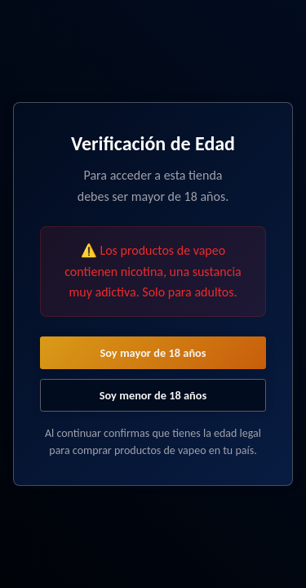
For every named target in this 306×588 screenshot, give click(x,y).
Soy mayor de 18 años (153, 352)
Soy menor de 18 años (153, 395)
